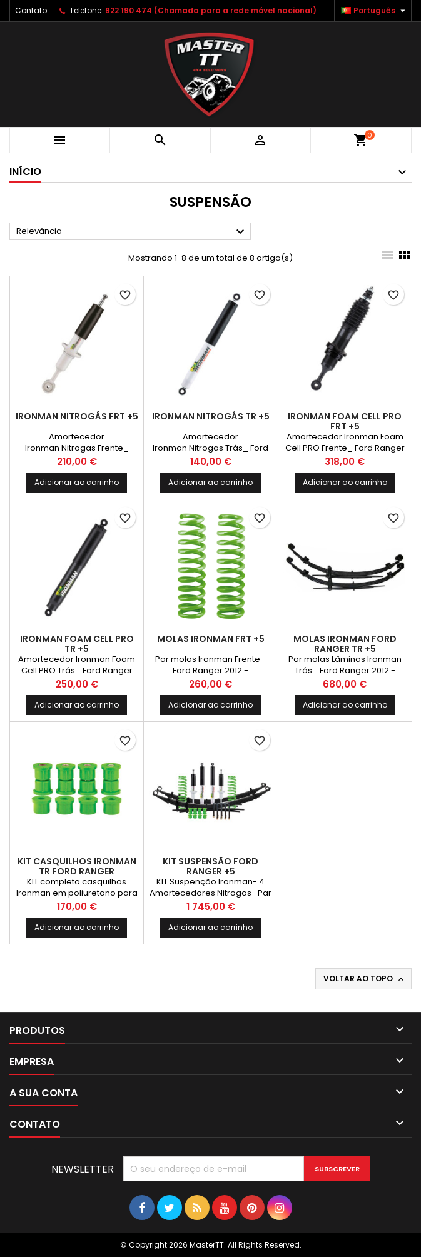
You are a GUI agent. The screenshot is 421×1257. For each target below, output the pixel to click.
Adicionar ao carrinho (76, 482)
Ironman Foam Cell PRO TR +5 (77, 644)
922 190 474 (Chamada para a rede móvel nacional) (211, 10)
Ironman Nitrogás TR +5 (211, 416)
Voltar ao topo (364, 978)
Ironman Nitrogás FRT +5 (77, 416)
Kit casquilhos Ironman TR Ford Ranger (77, 866)
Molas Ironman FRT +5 (211, 639)
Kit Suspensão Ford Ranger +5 (210, 866)
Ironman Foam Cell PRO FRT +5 (345, 421)
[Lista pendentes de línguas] (374, 10)
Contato (31, 10)
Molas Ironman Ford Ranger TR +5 (345, 644)
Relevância (132, 231)
